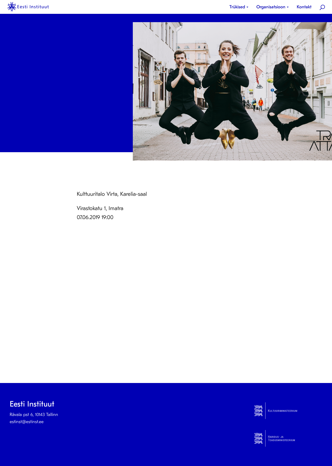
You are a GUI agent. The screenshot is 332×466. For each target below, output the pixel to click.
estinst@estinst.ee (27, 421)
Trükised (237, 6)
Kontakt (304, 6)
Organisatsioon (270, 6)
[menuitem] (240, 7)
